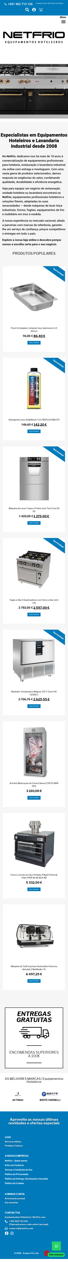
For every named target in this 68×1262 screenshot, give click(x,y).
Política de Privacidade (16, 1174)
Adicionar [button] (34, 343)
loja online (30, 240)
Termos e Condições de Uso (18, 1169)
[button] (3, 88)
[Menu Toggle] (63, 22)
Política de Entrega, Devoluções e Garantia (26, 1178)
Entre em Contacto (14, 1165)
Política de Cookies (14, 1183)
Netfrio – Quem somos (16, 1160)
